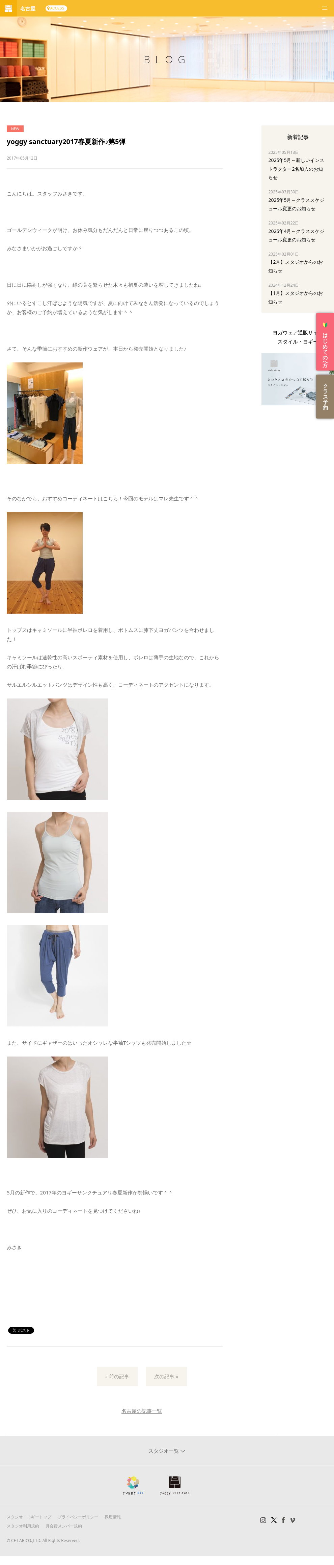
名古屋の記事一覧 (141, 1410)
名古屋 (27, 8)
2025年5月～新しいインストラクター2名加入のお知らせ (296, 168)
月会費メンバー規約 (64, 1526)
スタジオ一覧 (164, 1450)
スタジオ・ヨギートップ (29, 1517)
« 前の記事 (117, 1376)
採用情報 (113, 1517)
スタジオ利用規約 (23, 1526)
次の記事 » (166, 1376)
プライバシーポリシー (78, 1517)
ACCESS (57, 8)
